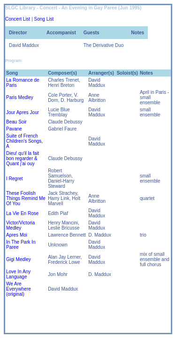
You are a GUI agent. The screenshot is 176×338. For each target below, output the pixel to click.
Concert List (17, 19)
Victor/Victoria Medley (20, 225)
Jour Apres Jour (22, 112)
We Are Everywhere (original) (18, 289)
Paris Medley (19, 97)
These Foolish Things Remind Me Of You (26, 198)
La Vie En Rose (22, 213)
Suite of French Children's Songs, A (24, 141)
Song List (44, 19)
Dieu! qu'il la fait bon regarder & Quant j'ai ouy (22, 158)
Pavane (14, 128)
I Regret (14, 178)
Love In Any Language (18, 274)
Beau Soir (16, 121)
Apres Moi (16, 235)
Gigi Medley (18, 259)
